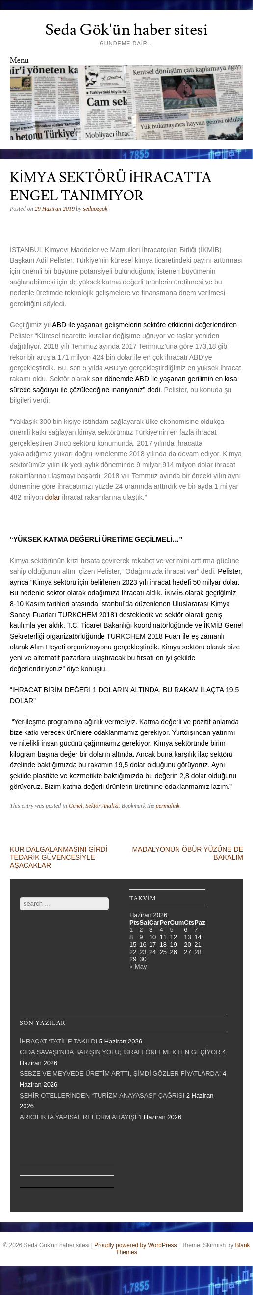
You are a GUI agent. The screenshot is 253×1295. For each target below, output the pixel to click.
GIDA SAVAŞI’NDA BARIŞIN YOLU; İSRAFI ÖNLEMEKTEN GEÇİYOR (120, 1052)
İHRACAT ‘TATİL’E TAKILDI (58, 1041)
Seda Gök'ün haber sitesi (126, 30)
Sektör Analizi (101, 805)
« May (138, 966)
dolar (52, 497)
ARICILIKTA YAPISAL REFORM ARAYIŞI (78, 1117)
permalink (168, 805)
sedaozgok (95, 208)
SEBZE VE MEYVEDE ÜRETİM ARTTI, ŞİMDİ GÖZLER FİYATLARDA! (120, 1073)
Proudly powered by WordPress (135, 1245)
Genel (76, 805)
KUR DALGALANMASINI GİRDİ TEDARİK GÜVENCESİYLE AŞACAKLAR (58, 857)
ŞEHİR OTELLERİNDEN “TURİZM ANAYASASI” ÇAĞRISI (102, 1095)
